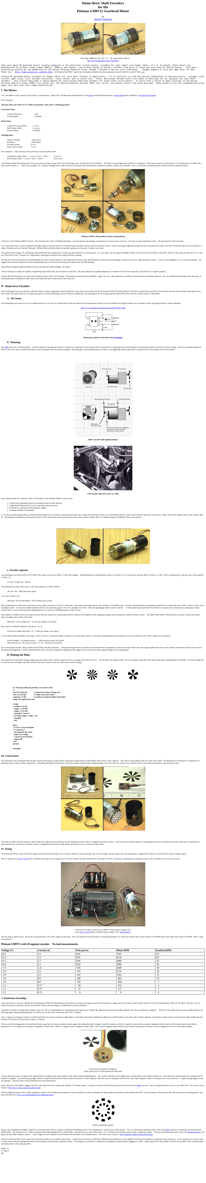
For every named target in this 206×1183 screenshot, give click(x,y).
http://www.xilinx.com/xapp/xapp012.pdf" (24, 1088)
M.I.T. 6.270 (24, 859)
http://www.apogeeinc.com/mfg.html (34, 72)
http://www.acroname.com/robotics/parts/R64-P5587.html (103, 308)
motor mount (119, 95)
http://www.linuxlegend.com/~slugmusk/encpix (36, 1095)
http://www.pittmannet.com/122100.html (103, 61)
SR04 (6, 347)
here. (168, 1130)
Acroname (118, 337)
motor (90, 95)
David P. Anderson (103, 19)
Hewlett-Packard (194, 1132)
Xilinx (138, 1085)
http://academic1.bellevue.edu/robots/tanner (136, 1134)
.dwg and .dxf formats (146, 95)
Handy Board (125, 932)
